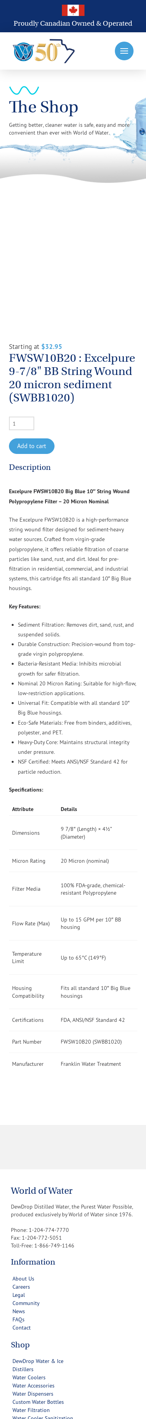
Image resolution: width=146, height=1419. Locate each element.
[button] (124, 51)
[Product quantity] (21, 314)
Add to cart (31, 337)
